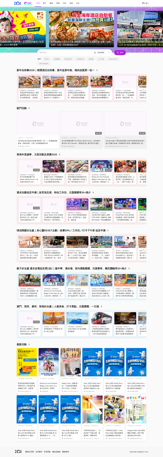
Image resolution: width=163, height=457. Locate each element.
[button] (104, 52)
